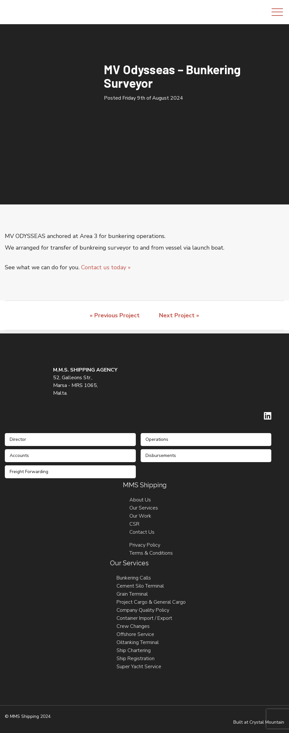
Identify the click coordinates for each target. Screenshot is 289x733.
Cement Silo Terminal (140, 585)
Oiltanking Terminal (138, 642)
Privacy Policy (144, 545)
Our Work (140, 516)
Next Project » (179, 315)
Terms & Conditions (151, 553)
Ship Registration (135, 658)
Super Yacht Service (139, 666)
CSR (134, 524)
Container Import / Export (144, 618)
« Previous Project (115, 315)
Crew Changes (133, 626)
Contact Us (141, 532)
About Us (140, 499)
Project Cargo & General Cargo (151, 602)
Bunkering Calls (134, 577)
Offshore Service (135, 634)
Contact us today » (106, 267)
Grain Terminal (132, 594)
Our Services (143, 507)
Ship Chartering (134, 650)
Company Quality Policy (143, 610)
